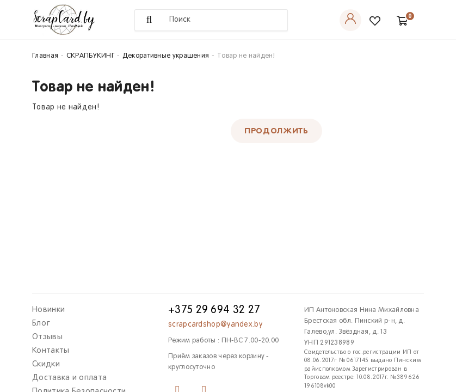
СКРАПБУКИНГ (90, 56)
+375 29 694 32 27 (214, 310)
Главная (45, 56)
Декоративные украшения (165, 56)
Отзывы (47, 337)
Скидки (46, 364)
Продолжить (276, 131)
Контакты (50, 350)
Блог (41, 323)
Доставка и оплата (69, 378)
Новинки (48, 310)
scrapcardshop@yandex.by (215, 324)
